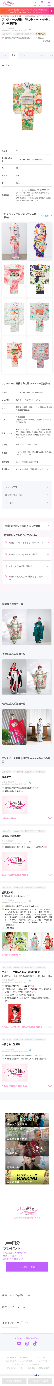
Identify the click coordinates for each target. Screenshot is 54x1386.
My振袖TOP (11, 1358)
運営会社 (31, 1368)
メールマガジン (42, 1361)
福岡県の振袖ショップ (32, 16)
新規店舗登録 (43, 1368)
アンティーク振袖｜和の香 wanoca (29, 160)
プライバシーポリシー (15, 1368)
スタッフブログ (39, 1358)
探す (34, 3)
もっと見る (46, 216)
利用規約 (35, 1364)
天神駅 (20, 410)
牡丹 (18, 183)
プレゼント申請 (27, 1267)
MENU (49, 3)
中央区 (49, 407)
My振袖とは (24, 1358)
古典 (18, 176)
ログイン (42, 3)
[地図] (23, 422)
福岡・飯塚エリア (30, 407)
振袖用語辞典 (11, 1361)
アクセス (49, 55)
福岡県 (18, 407)
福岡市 (42, 407)
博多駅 (26, 410)
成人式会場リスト (22, 1364)
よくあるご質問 (26, 1361)
